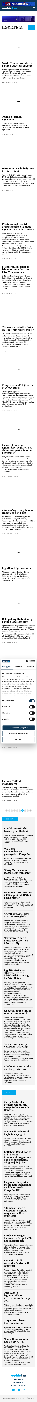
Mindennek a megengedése (18, 728)
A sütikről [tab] (30, 667)
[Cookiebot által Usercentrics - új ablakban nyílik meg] (26, 661)
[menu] (34, 8)
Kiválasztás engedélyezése (18, 733)
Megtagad (18, 739)
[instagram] (24, 1390)
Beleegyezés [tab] (6, 667)
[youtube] (13, 1390)
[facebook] (19, 1390)
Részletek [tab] (18, 667)
